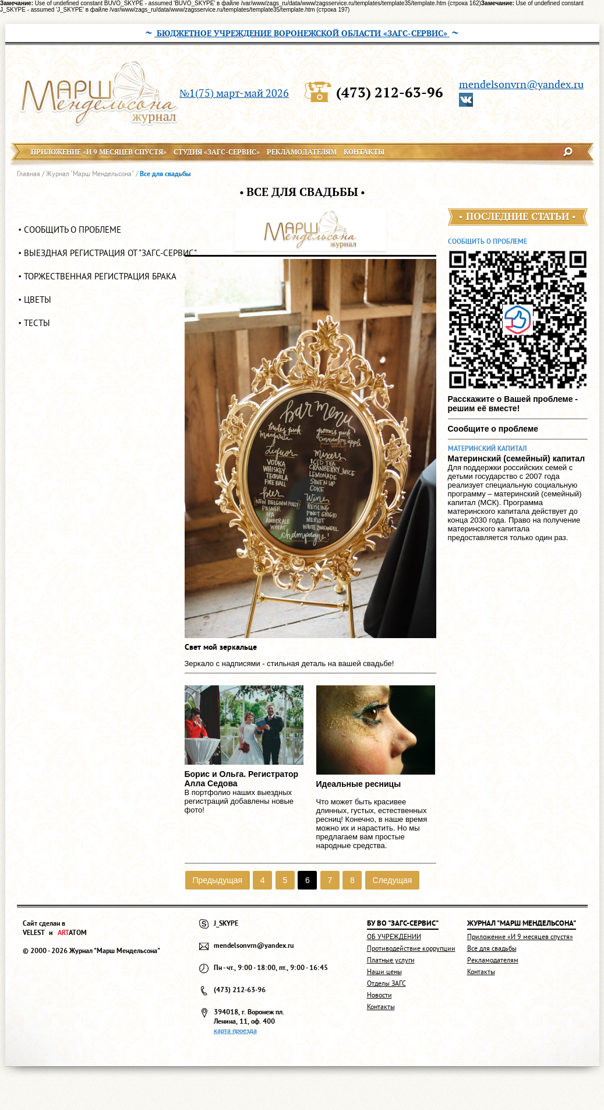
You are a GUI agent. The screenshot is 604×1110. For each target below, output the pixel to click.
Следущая (392, 880)
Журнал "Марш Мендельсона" (90, 173)
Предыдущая (217, 880)
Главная (28, 173)
